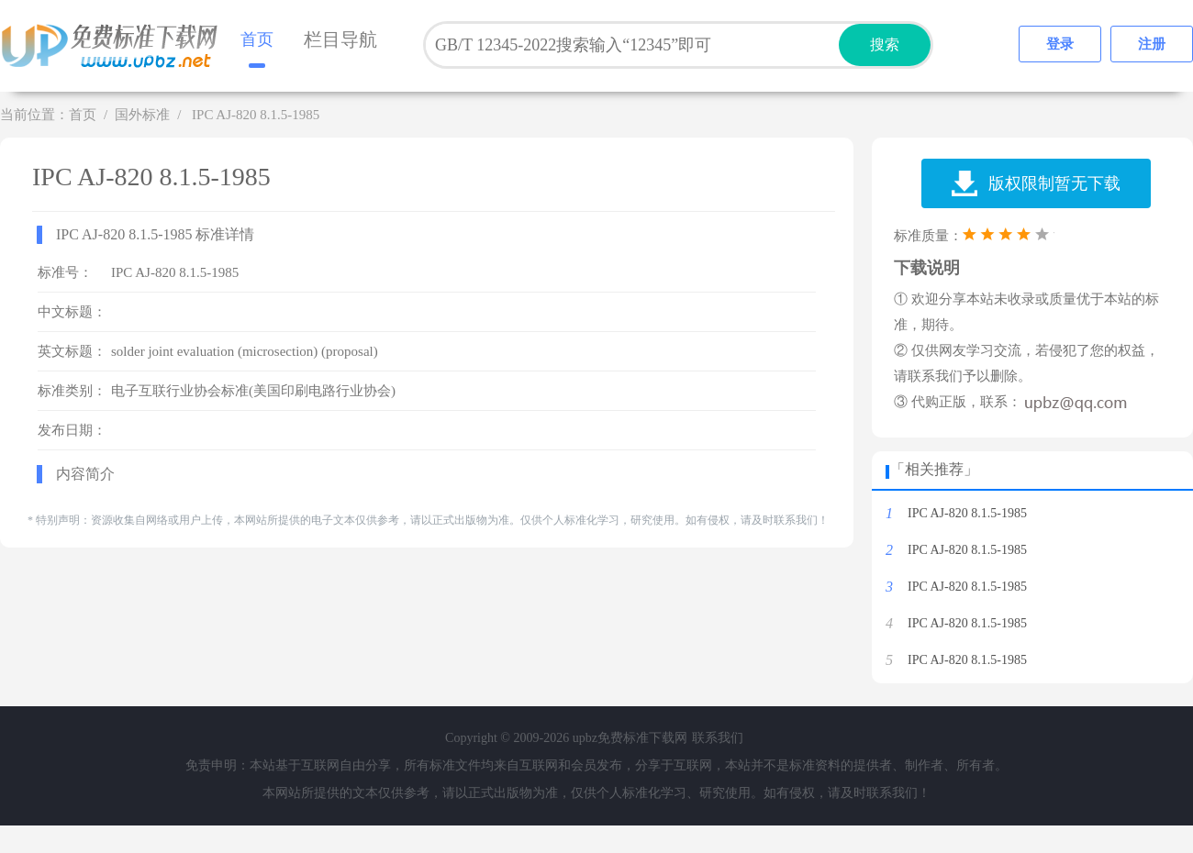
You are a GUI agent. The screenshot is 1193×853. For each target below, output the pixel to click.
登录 (1060, 44)
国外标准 (142, 114)
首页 (256, 39)
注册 (1151, 44)
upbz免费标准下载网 (114, 46)
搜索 (884, 44)
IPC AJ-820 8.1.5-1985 (967, 513)
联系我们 (717, 738)
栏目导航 (340, 39)
